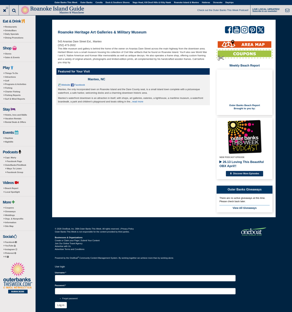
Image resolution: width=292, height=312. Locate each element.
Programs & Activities (15, 84)
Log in (60, 305)
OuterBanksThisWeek (15, 165)
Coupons (9, 208)
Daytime (9, 138)
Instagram (11, 249)
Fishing (8, 88)
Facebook (11, 242)
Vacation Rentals (13, 118)
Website (65, 84)
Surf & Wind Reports (15, 99)
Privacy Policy (127, 229)
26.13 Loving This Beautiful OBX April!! (241, 164)
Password (60, 285)
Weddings (10, 215)
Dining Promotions (14, 38)
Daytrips (229, 2)
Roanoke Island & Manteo (186, 2)
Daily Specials (12, 34)
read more (137, 101)
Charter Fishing (12, 91)
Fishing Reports (13, 95)
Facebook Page (14, 161)
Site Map (9, 226)
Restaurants (11, 27)
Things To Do (11, 73)
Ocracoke (217, 2)
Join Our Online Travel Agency (69, 243)
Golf (7, 81)
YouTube (10, 246)
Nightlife (9, 142)
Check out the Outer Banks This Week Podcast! (223, 10)
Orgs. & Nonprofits (14, 219)
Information (10, 222)
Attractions (10, 77)
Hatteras (206, 2)
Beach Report (11, 188)
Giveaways (10, 211)
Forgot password (70, 298)
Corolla (99, 2)
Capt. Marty (10, 157)
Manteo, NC (96, 79)
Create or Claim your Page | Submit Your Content (77, 240)
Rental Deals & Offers (15, 122)
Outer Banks (86, 2)
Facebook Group (15, 172)
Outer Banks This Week (66, 2)
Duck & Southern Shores (118, 2)
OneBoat (74, 258)
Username (60, 272)
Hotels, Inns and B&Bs (16, 115)
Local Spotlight (12, 192)
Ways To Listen (14, 168)
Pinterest (10, 253)
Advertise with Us (63, 246)
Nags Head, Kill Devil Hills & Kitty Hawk (152, 2)
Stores (8, 54)
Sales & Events (12, 57)
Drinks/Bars (11, 30)
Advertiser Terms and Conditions (70, 249)
